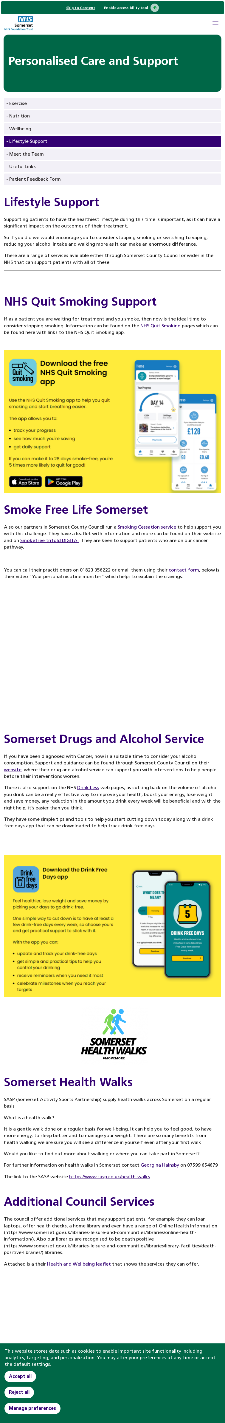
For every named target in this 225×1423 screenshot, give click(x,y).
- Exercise (16, 103)
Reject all (19, 1392)
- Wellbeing (18, 128)
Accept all (20, 1376)
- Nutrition (18, 116)
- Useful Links (21, 166)
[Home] (18, 24)
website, (13, 769)
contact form (184, 570)
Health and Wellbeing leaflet (79, 1264)
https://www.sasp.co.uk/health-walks (109, 1176)
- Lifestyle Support (26, 141)
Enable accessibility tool (131, 8)
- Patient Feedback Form (33, 179)
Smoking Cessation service (147, 527)
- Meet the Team (25, 154)
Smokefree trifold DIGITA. (49, 540)
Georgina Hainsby (160, 1165)
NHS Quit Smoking (160, 326)
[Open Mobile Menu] (215, 23)
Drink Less (88, 787)
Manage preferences (32, 1408)
